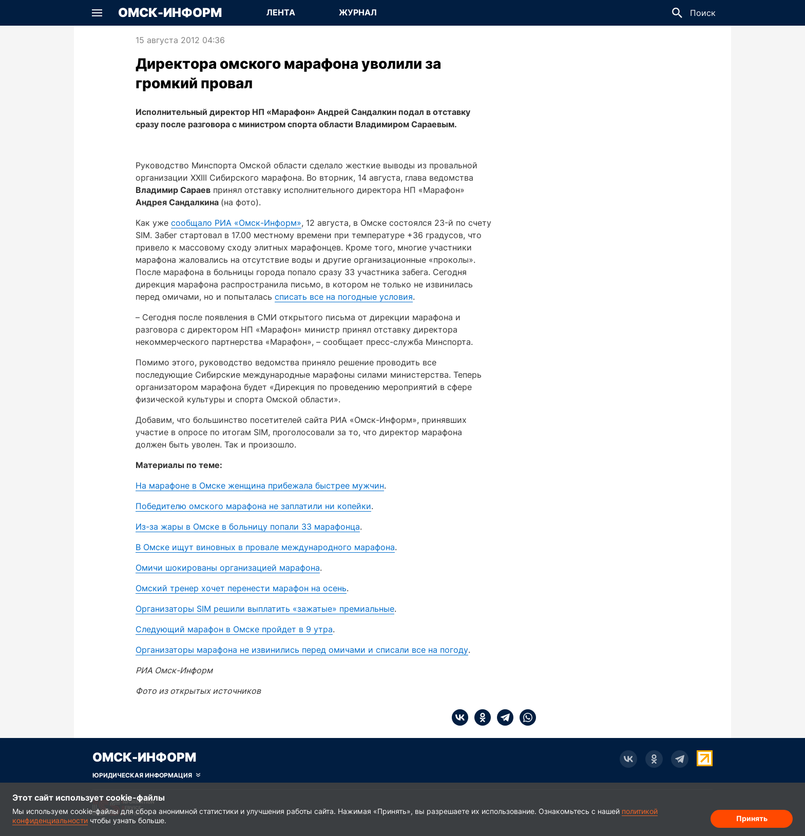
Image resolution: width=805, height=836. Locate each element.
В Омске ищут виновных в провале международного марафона (265, 547)
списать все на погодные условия (344, 296)
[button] (97, 13)
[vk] (460, 717)
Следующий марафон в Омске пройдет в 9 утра (234, 629)
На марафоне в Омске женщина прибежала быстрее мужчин (260, 485)
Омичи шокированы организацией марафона (228, 567)
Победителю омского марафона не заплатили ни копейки (253, 506)
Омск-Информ (170, 13)
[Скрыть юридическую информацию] (146, 775)
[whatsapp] (524, 717)
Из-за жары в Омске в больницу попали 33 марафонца (248, 526)
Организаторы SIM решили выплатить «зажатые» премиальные (265, 609)
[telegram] (502, 717)
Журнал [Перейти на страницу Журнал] (358, 12)
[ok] (479, 717)
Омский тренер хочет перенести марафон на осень (241, 588)
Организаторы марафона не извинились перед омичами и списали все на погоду (302, 650)
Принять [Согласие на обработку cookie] (752, 818)
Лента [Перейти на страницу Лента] (280, 12)
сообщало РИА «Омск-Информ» (236, 223)
